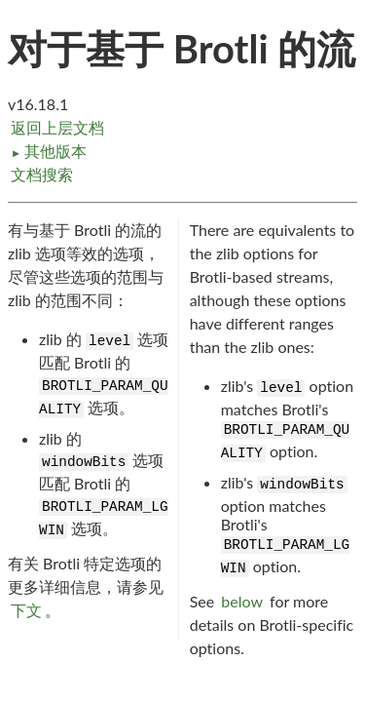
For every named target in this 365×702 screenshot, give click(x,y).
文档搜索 (42, 174)
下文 (26, 610)
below (242, 601)
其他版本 (49, 150)
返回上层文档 (57, 127)
